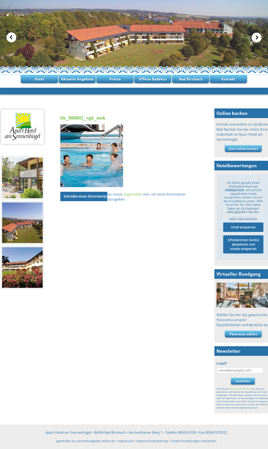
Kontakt (228, 79)
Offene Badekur (153, 79)
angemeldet (132, 194)
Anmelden (243, 381)
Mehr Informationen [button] (243, 219)
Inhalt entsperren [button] (243, 227)
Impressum (126, 441)
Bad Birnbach (190, 79)
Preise (115, 79)
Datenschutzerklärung (240, 388)
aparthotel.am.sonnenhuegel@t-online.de (85, 441)
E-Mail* (221, 363)
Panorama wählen (243, 334)
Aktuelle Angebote (77, 79)
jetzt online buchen (243, 149)
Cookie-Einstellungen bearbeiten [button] (193, 441)
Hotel (39, 79)
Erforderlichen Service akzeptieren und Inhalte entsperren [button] (243, 244)
